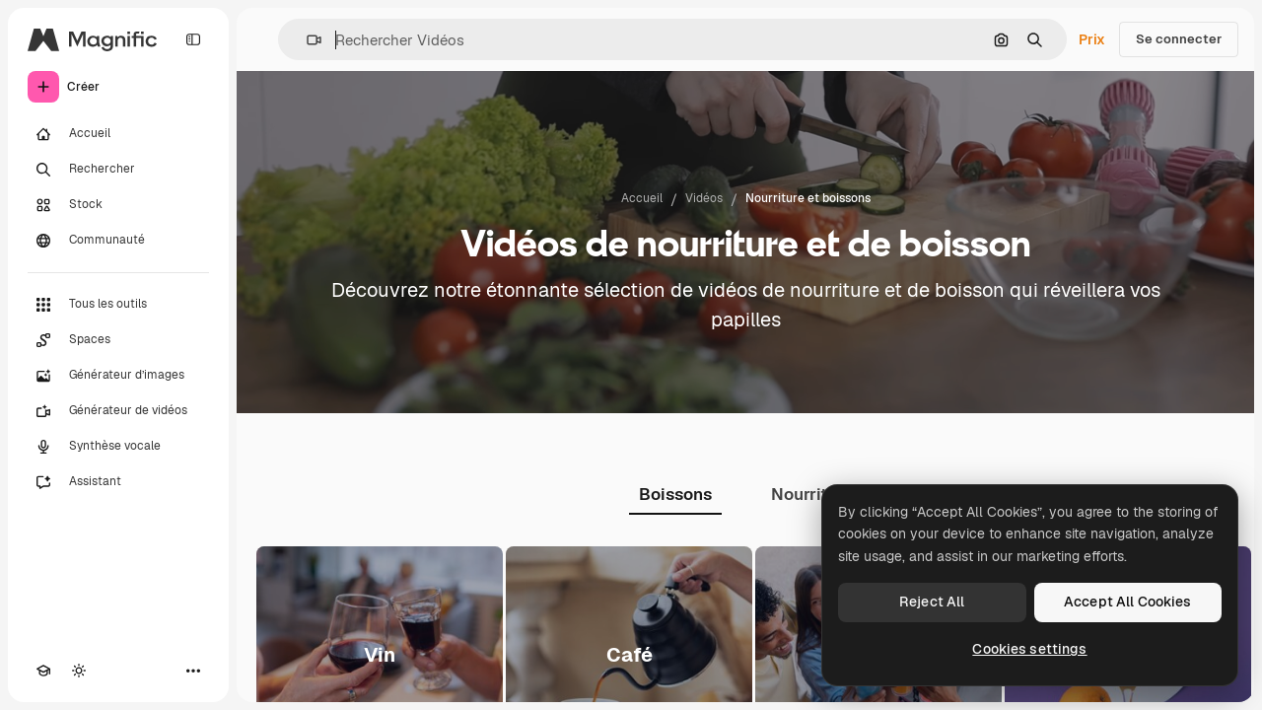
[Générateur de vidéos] (118, 411)
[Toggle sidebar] (193, 39)
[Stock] (118, 205)
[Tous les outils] (118, 304)
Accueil (642, 198)
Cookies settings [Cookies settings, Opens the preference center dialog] (1029, 649)
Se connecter (1179, 39)
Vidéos (704, 198)
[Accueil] (118, 134)
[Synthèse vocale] (118, 446)
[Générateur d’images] (118, 375)
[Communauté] (118, 240)
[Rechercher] (118, 169)
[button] (306, 40)
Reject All (931, 601)
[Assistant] (118, 482)
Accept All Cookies (1128, 601)
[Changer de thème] (79, 670)
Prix (1092, 39)
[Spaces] (118, 340)
